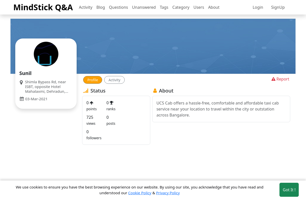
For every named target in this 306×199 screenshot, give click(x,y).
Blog (100, 7)
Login (258, 7)
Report (279, 79)
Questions (118, 7)
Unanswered (144, 7)
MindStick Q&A (43, 7)
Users (198, 7)
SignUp (278, 7)
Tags (164, 7)
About (213, 7)
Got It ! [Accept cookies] (289, 189)
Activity (85, 7)
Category (180, 7)
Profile (92, 80)
